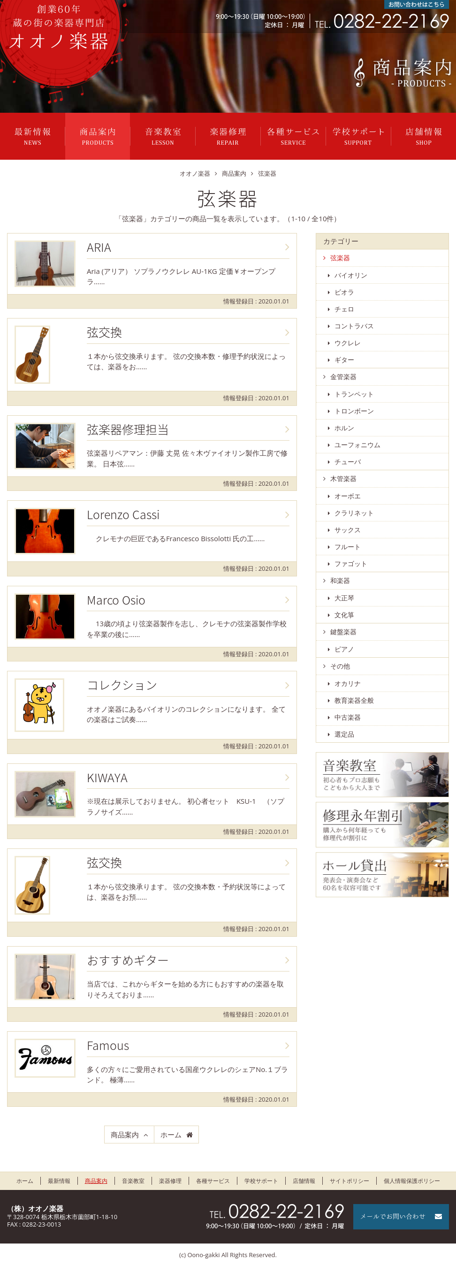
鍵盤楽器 (343, 631)
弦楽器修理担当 (128, 429)
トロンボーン (354, 410)
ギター (344, 359)
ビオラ (344, 292)
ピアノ (344, 649)
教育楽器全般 (354, 700)
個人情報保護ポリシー (412, 1181)
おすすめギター (128, 960)
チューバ (347, 461)
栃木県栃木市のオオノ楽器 (58, 27)
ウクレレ (347, 342)
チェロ (344, 308)
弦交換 (104, 332)
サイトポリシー (349, 1181)
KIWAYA (107, 777)
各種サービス (293, 136)
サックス (347, 529)
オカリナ (347, 683)
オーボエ (347, 495)
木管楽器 (343, 478)
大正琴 (344, 597)
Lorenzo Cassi (123, 514)
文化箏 (344, 614)
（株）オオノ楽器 (35, 1208)
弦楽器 (340, 257)
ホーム (171, 1134)
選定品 (344, 734)
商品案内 (97, 136)
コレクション (122, 685)
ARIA (99, 247)
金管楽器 (343, 376)
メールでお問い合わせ (401, 1216)
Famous (108, 1045)
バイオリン (350, 275)
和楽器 (340, 580)
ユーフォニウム (357, 444)
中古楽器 (347, 717)
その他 (340, 665)
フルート (347, 546)
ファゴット (350, 563)
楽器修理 (228, 136)
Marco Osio (116, 599)
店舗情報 (423, 136)
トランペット (354, 393)
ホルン (344, 427)
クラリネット (354, 512)
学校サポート (358, 136)
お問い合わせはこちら (416, 4)
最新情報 (32, 136)
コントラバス (354, 325)
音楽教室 (162, 136)
